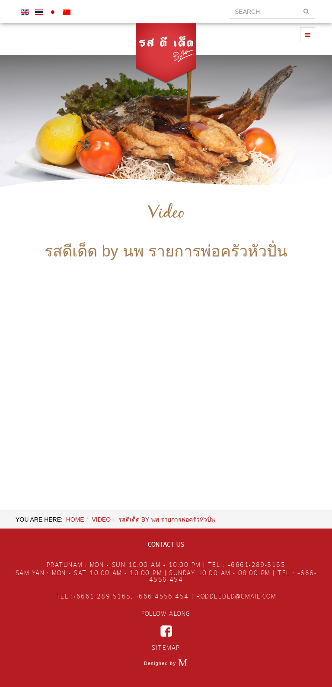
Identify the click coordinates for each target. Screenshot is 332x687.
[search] (272, 11)
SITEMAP (166, 648)
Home (75, 519)
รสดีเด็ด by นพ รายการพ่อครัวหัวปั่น (166, 251)
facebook (166, 631)
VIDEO (101, 519)
